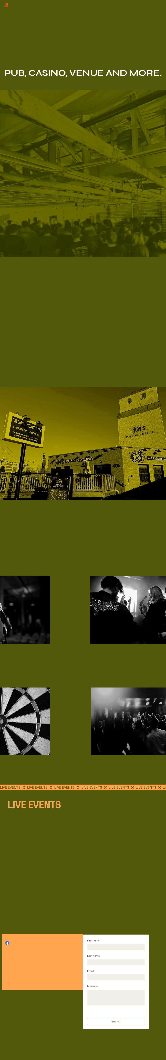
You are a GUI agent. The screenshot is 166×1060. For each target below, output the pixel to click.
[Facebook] (7, 943)
